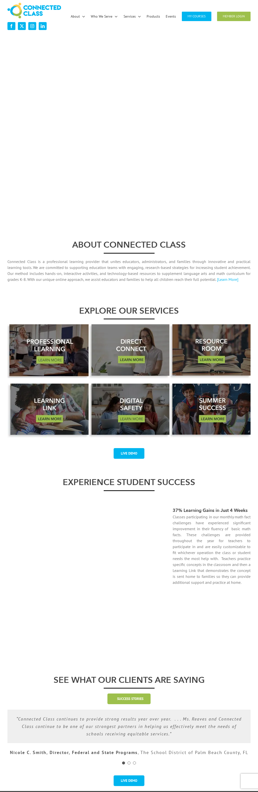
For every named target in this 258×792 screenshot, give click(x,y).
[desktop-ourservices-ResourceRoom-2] (210, 326)
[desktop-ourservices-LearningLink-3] (48, 385)
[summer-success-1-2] (210, 385)
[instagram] (32, 26)
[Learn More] (227, 279)
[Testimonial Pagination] (123, 701)
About (79, 738)
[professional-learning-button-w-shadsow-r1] (48, 326)
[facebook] (11, 26)
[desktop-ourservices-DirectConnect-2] (129, 326)
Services (144, 738)
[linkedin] (43, 26)
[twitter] (22, 26)
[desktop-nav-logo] (34, 4)
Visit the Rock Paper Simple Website (217, 780)
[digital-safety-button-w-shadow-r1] (129, 385)
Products (144, 747)
